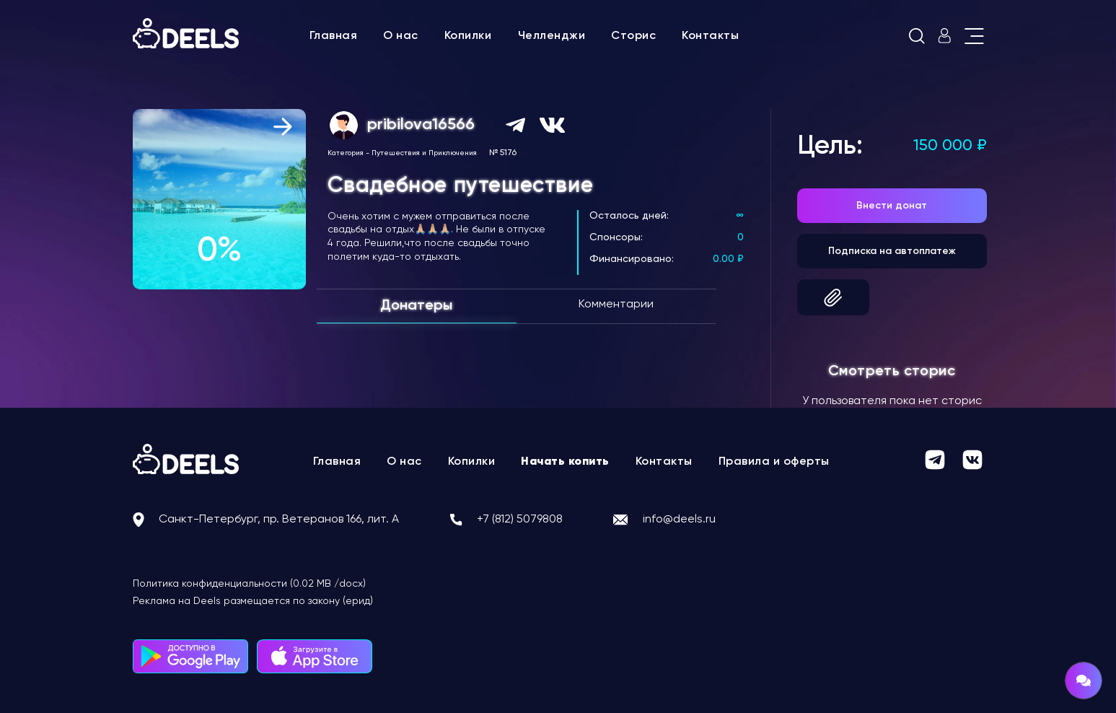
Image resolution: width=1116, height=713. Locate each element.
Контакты (710, 36)
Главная (333, 36)
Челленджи (552, 36)
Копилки (468, 36)
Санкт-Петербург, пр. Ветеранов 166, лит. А (279, 519)
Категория (346, 153)
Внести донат (891, 206)
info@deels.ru (679, 519)
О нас (400, 36)
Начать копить (565, 462)
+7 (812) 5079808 (520, 519)
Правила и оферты (774, 462)
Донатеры (416, 306)
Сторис (633, 36)
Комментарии (616, 304)
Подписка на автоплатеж (892, 251)
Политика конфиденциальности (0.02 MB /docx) (249, 584)
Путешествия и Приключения (424, 153)
